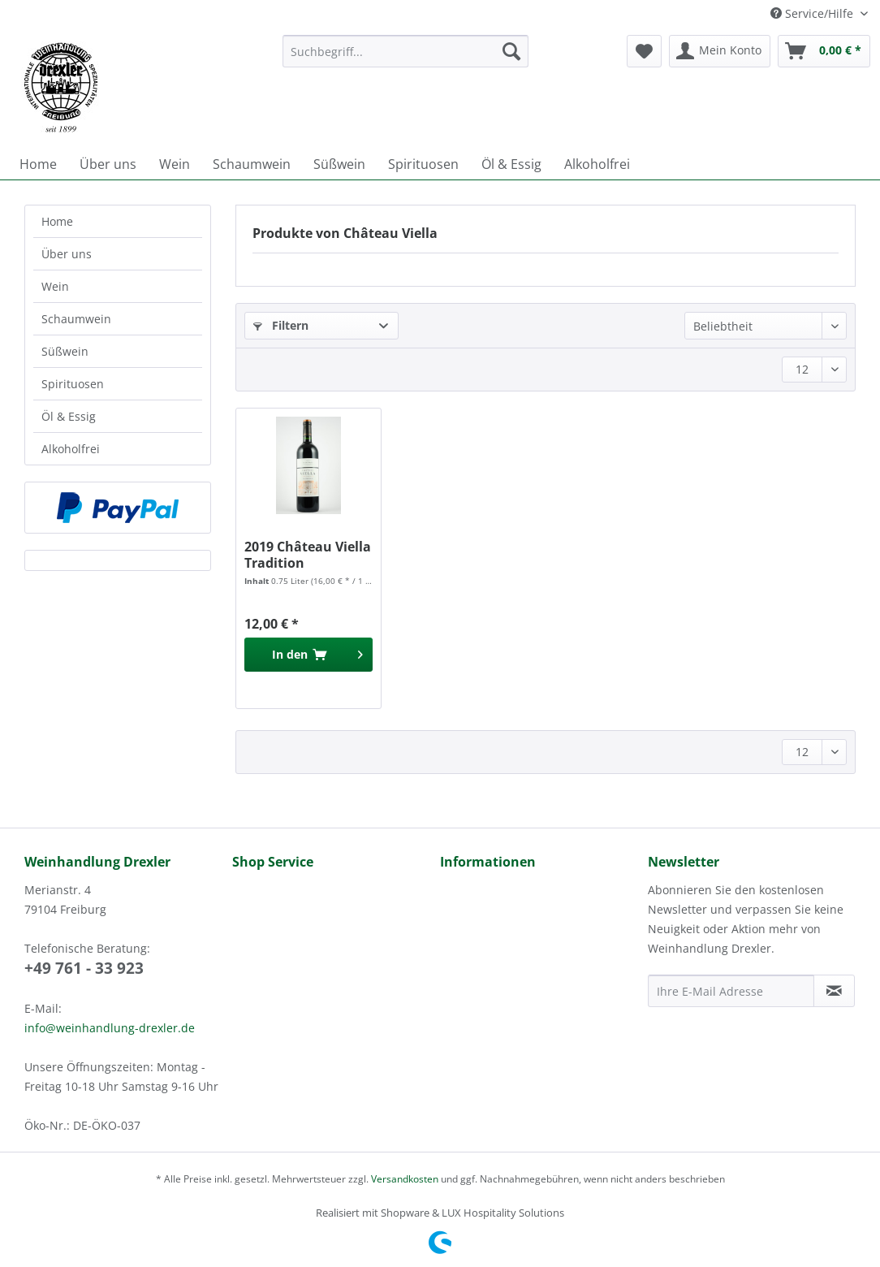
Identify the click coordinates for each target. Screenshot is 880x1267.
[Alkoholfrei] (597, 164)
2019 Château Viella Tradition (307, 554)
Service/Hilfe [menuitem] (813, 13)
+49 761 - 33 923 (84, 968)
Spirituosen (72, 383)
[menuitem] (406, 59)
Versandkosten (404, 1179)
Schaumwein (76, 318)
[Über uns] (108, 164)
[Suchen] (511, 51)
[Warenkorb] (824, 51)
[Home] (38, 164)
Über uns (66, 254)
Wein (55, 286)
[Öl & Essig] (511, 164)
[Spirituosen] (423, 164)
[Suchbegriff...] (406, 51)
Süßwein (64, 351)
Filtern (280, 325)
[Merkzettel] (644, 51)
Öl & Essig (68, 416)
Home (57, 221)
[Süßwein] (339, 164)
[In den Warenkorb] (308, 655)
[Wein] (174, 164)
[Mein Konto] (719, 51)
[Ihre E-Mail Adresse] (731, 991)
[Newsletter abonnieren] (834, 991)
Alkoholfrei (70, 448)
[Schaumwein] (251, 164)
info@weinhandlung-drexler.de (109, 1028)
